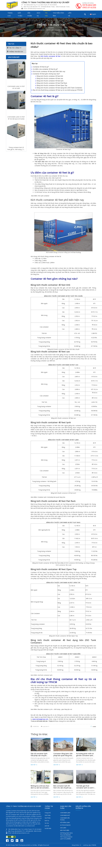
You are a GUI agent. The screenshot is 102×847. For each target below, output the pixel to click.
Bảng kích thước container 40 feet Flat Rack (52, 83)
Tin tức (46, 14)
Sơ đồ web (48, 828)
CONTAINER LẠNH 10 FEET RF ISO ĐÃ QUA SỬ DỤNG (16, 118)
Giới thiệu (20, 14)
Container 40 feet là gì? (41, 67)
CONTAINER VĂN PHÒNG (65, 819)
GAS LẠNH (63, 828)
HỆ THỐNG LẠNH (65, 822)
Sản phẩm (29, 14)
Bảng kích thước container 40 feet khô (50, 76)
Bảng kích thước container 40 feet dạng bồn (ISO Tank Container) (59, 88)
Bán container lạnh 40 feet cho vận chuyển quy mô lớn (62, 788)
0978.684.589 (89, 5)
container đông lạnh (64, 252)
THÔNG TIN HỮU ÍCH (39, 30)
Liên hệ (69, 14)
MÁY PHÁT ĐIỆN (64, 830)
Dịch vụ (38, 14)
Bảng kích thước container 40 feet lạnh (50, 81)
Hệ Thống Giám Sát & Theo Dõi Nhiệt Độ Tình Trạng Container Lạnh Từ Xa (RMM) (66, 836)
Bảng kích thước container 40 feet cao (50, 78)
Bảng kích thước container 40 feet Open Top (52, 85)
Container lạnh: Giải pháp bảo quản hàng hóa (51, 497)
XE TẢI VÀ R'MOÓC (65, 825)
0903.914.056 (89, 7)
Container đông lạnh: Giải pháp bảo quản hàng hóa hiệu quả (62, 755)
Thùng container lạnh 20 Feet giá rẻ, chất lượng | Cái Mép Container (16, 148)
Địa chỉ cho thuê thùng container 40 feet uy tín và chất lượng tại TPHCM (57, 90)
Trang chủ (10, 14)
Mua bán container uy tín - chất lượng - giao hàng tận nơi (55, 709)
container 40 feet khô (65, 349)
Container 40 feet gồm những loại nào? (46, 74)
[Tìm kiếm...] (85, 14)
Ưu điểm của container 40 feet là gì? (45, 69)
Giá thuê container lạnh (45, 675)
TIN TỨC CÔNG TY (15, 48)
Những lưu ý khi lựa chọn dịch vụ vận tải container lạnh (40, 788)
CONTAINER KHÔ (65, 815)
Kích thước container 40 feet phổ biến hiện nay (49, 71)
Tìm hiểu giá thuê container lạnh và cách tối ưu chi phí (86, 788)
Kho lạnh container (43, 196)
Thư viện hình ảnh (58, 14)
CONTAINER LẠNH (65, 813)
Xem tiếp (33, 765)
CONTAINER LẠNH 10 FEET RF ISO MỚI (16, 87)
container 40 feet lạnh (69, 493)
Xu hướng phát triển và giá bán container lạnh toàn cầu (85, 755)
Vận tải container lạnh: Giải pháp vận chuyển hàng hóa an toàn (39, 755)
